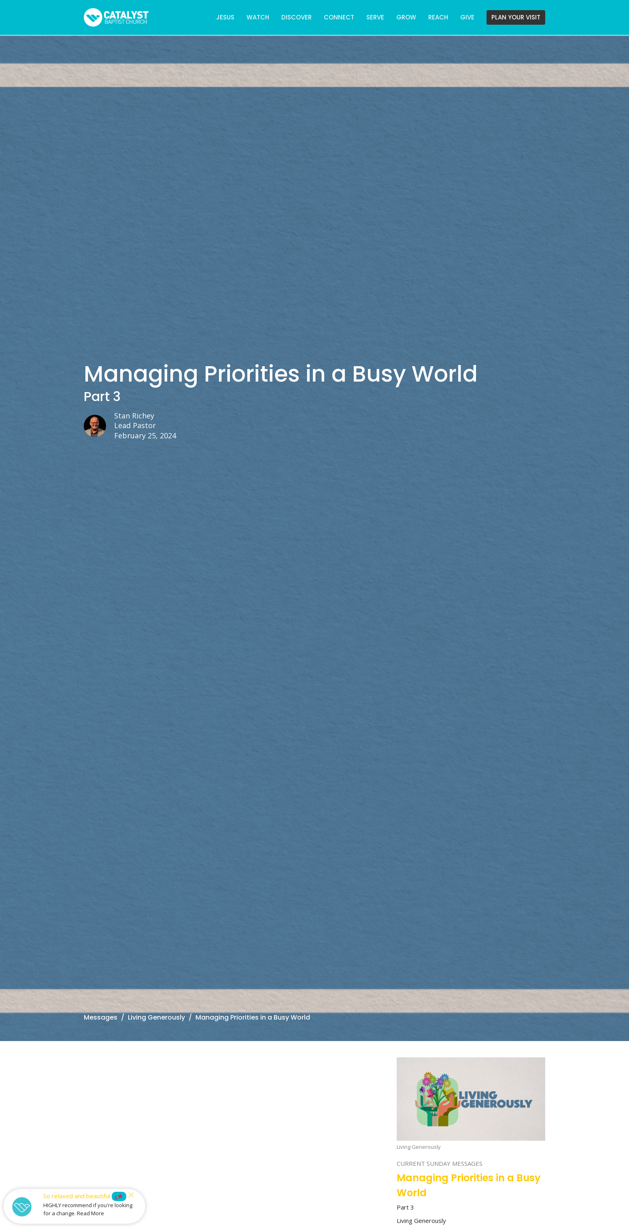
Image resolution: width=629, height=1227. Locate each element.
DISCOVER (296, 17)
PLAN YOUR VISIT (515, 17)
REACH (438, 17)
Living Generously (156, 1017)
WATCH (257, 17)
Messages (100, 1017)
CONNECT (339, 17)
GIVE (467, 17)
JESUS (225, 17)
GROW (406, 17)
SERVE (375, 17)
